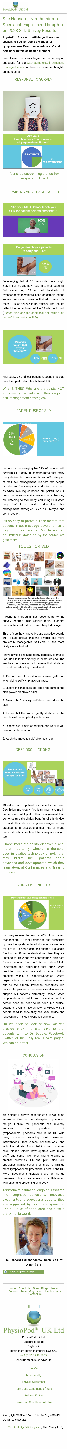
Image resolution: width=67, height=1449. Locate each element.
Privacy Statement (33, 1382)
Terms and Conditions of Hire (33, 1402)
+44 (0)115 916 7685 (33, 1355)
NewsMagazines (31, 1291)
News (55, 1288)
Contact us (35, 1294)
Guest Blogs (40, 1288)
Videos (13, 1291)
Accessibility (33, 1375)
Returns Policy (33, 1395)
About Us (24, 1288)
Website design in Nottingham (23, 1427)
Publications (53, 1291)
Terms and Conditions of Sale (33, 1388)
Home (12, 1288)
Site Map (33, 1368)
